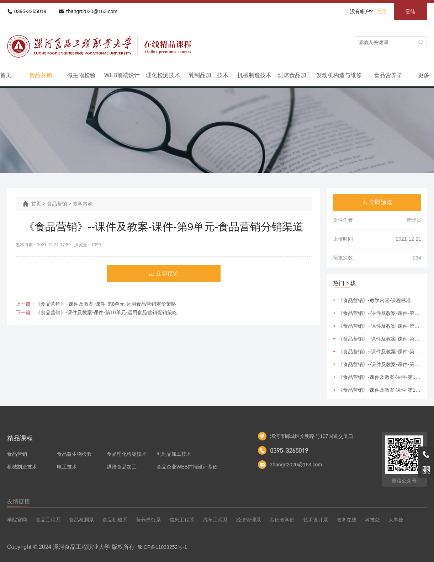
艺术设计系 (315, 520)
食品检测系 (81, 520)
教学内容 (82, 204)
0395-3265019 (30, 11)
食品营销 (40, 75)
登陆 (411, 11)
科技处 (372, 520)
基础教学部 (282, 520)
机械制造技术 (254, 75)
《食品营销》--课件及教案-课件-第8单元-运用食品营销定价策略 (106, 304)
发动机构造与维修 (339, 75)
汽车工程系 (215, 520)
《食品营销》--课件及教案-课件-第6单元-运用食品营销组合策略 (379, 326)
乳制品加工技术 (208, 75)
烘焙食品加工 (295, 75)
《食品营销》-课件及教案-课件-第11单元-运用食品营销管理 (379, 390)
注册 (382, 11)
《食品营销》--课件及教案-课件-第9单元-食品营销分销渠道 (379, 351)
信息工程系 (181, 520)
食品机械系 (114, 520)
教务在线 (346, 520)
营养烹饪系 (148, 520)
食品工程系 (48, 520)
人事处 (395, 520)
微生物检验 (81, 75)
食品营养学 (388, 75)
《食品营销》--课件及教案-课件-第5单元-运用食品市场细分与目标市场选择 (379, 364)
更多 (423, 75)
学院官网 (17, 520)
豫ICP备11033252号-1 (162, 547)
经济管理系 (248, 520)
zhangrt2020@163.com (91, 11)
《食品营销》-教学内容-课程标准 (374, 300)
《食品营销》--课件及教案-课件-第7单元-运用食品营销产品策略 (379, 339)
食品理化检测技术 (127, 454)
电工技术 (67, 467)
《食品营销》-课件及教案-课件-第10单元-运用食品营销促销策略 (106, 312)
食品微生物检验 (74, 454)
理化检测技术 (163, 75)
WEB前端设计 (122, 75)
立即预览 (167, 274)
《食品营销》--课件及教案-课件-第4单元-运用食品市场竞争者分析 (379, 313)
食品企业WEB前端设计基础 (187, 467)
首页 (5, 75)
